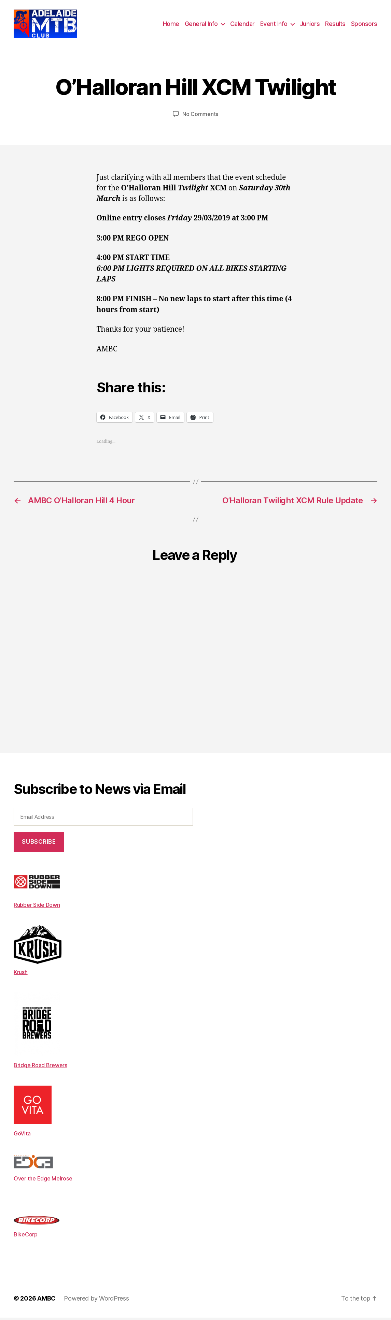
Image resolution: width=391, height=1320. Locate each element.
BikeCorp (26, 1236)
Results (335, 24)
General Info (201, 24)
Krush (21, 974)
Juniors (310, 24)
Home (171, 24)
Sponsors (364, 24)
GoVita (22, 1135)
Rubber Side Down (37, 906)
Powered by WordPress (96, 1300)
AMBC (46, 1300)
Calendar (242, 24)
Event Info (274, 24)
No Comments (200, 116)
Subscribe (39, 844)
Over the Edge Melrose (43, 1180)
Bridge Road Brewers (40, 1067)
